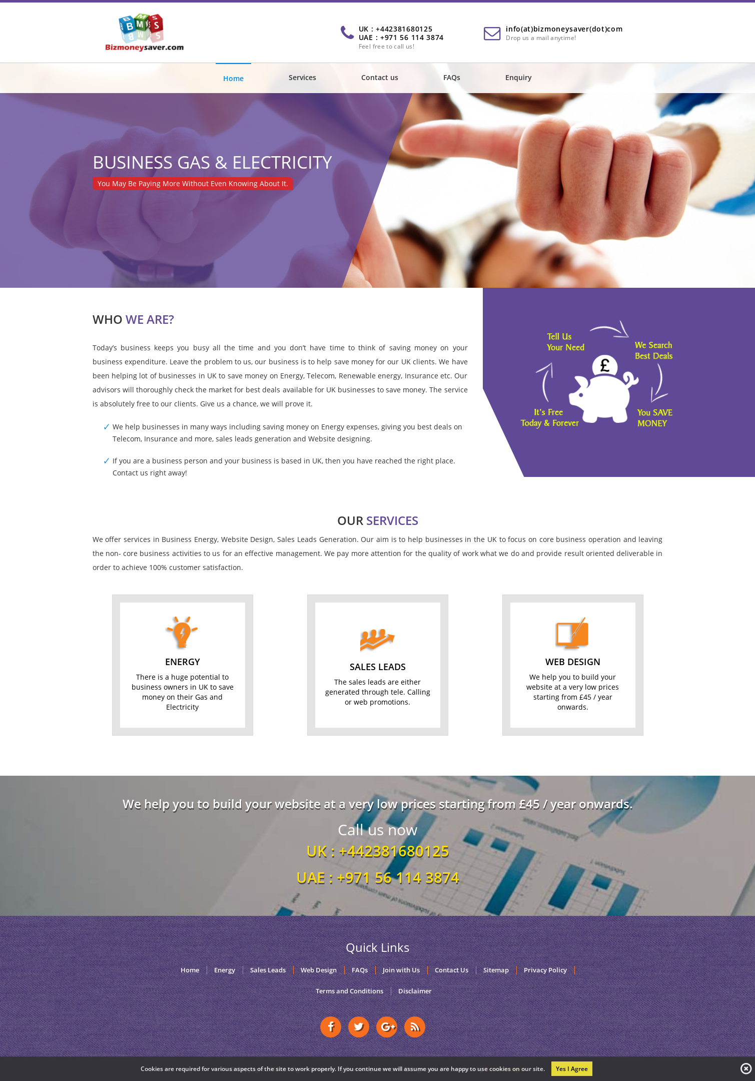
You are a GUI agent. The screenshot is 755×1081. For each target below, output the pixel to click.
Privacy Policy (545, 970)
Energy (224, 970)
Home (233, 78)
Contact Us (451, 970)
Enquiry (518, 77)
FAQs (451, 77)
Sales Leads (268, 970)
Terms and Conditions (349, 991)
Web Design (319, 970)
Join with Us (401, 970)
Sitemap (496, 970)
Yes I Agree (572, 1068)
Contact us (379, 77)
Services (302, 77)
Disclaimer (415, 991)
